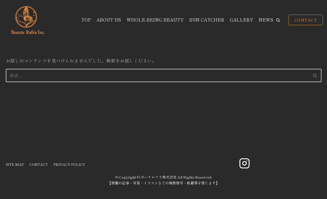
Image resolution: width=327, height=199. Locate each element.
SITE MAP (15, 164)
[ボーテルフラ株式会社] (27, 20)
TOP (86, 19)
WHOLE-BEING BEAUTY (155, 19)
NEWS (266, 19)
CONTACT (305, 20)
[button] (278, 20)
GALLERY (241, 19)
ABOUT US (108, 19)
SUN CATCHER (206, 19)
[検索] (157, 75)
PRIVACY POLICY (69, 164)
